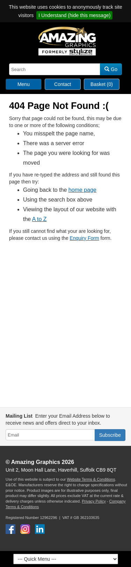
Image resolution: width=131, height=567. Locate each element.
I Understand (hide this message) (74, 15)
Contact (62, 84)
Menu (23, 84)
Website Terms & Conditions (91, 479)
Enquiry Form (84, 238)
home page (82, 190)
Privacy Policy (93, 501)
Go (110, 69)
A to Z (39, 219)
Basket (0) (101, 84)
